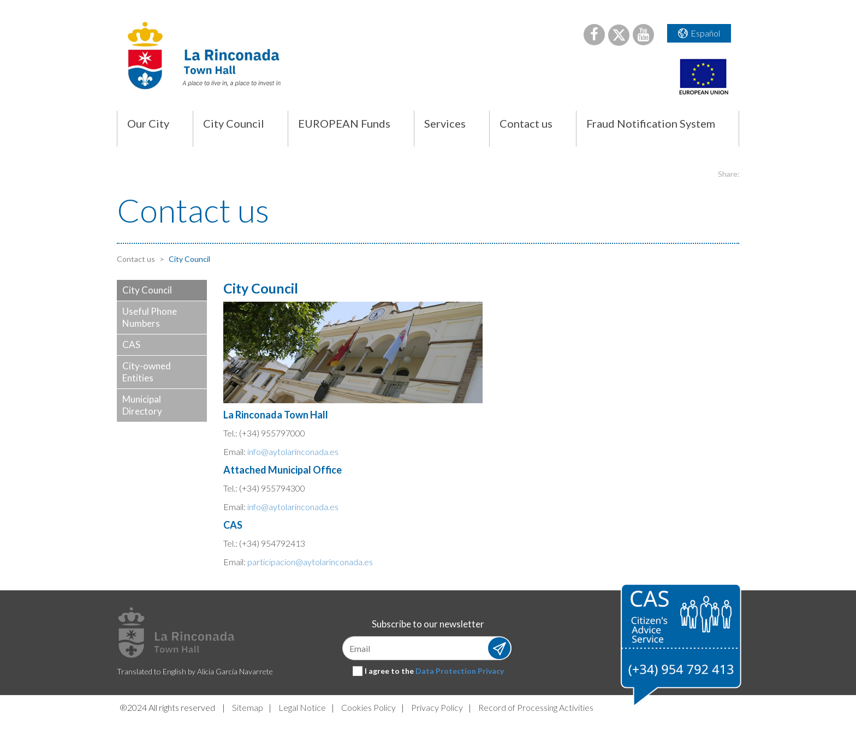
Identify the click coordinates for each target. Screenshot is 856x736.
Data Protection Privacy (459, 670)
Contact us (136, 259)
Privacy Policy (437, 707)
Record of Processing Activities (535, 707)
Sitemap (247, 707)
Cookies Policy (368, 707)
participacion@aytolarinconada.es (310, 562)
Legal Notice (302, 707)
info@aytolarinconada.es (292, 451)
